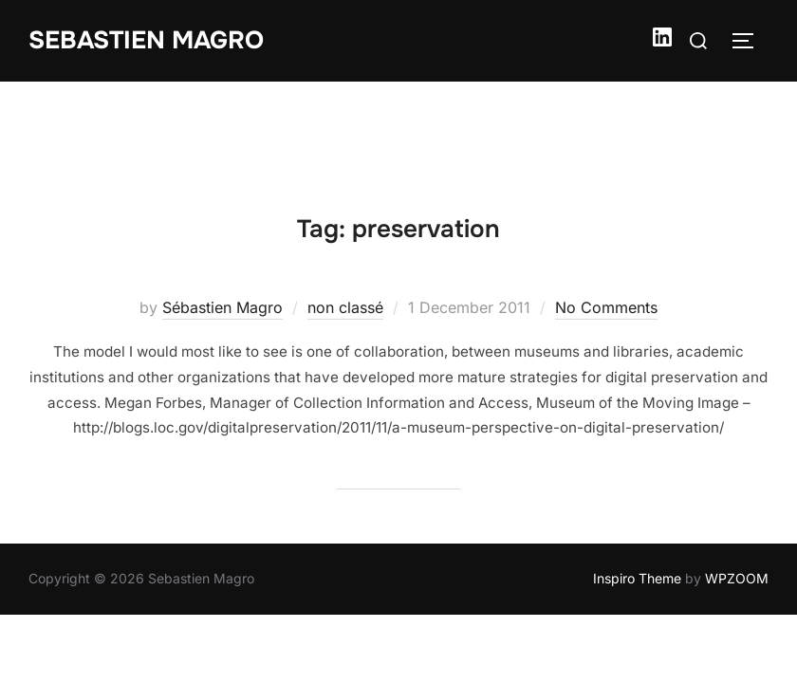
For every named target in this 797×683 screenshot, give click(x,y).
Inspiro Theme (637, 497)
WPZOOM (737, 497)
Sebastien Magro (146, 40)
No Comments (606, 225)
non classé (345, 225)
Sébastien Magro (222, 225)
